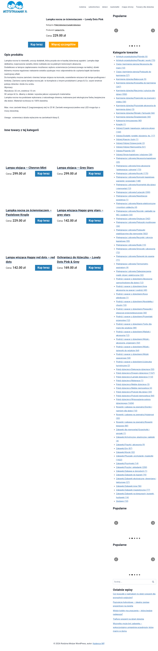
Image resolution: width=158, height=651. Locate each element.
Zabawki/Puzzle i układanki (131, 467)
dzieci (105, 7)
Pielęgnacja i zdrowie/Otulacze (133, 218)
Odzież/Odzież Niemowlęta (131, 147)
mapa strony (127, 7)
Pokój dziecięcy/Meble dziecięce (133, 384)
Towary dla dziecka (145, 7)
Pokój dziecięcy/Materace (129, 380)
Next (153, 31)
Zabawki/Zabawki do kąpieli (131, 475)
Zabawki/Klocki (125, 452)
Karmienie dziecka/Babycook (131, 79)
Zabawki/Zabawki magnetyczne (133, 490)
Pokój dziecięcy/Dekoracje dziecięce (135, 369)
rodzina (82, 7)
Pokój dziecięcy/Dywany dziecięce (135, 373)
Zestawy (122, 501)
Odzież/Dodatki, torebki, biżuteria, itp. (135, 135)
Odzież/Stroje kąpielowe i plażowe (134, 154)
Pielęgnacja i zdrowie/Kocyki (132, 173)
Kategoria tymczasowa (129, 120)
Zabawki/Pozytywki (127, 463)
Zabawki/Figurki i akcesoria (130, 444)
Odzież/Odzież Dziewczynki (130, 143)
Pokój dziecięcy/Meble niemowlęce (134, 388)
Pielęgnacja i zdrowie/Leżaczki (133, 192)
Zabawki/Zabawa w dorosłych (131, 471)
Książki (121, 124)
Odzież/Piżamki (125, 151)
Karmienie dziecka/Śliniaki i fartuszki (135, 113)
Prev (116, 31)
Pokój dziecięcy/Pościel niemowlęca (135, 395)
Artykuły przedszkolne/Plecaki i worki (135, 60)
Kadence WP (99, 643)
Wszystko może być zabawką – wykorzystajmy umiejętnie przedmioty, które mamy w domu (133, 627)
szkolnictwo (94, 7)
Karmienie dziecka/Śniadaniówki (133, 117)
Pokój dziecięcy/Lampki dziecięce (134, 377)
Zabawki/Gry (124, 448)
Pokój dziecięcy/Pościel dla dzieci (134, 392)
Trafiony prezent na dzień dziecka (128, 619)
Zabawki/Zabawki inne (129, 486)
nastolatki (114, 7)
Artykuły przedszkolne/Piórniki (132, 56)
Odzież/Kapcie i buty (127, 139)
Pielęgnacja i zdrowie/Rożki (131, 245)
